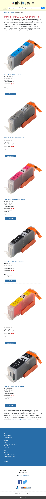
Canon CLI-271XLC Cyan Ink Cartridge (13, 74)
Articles (6, 452)
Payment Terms (7, 442)
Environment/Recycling (9, 456)
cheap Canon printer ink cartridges (22, 419)
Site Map (6, 461)
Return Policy (7, 446)
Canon (12, 12)
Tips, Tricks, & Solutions (9, 454)
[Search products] (24, 8)
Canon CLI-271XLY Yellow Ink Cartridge (14, 324)
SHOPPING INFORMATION (10, 432)
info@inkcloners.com (23, 475)
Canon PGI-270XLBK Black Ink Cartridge (14, 386)
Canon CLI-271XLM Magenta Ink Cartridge (14, 199)
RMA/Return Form (8, 458)
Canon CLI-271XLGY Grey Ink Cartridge (14, 137)
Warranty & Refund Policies (10, 444)
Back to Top (23, 497)
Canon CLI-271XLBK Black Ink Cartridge (14, 261)
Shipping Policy (7, 435)
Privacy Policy (7, 447)
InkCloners (6, 12)
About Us (6, 433)
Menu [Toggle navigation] (5, 8)
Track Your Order (8, 437)
